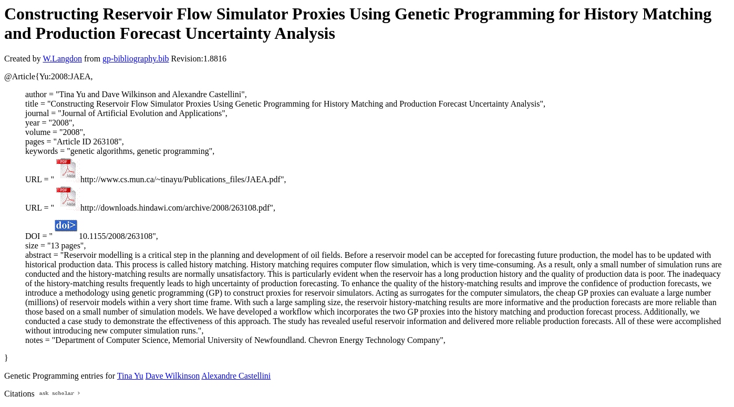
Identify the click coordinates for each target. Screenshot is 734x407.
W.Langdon (62, 58)
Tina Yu (130, 375)
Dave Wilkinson (173, 375)
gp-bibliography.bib (135, 58)
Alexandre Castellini (236, 375)
